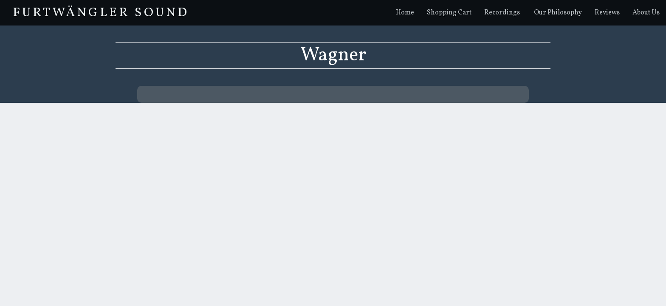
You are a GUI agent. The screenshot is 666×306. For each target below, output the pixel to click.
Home (405, 12)
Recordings (502, 12)
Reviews (607, 12)
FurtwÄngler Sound (101, 13)
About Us (646, 12)
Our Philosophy (558, 12)
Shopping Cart (449, 12)
